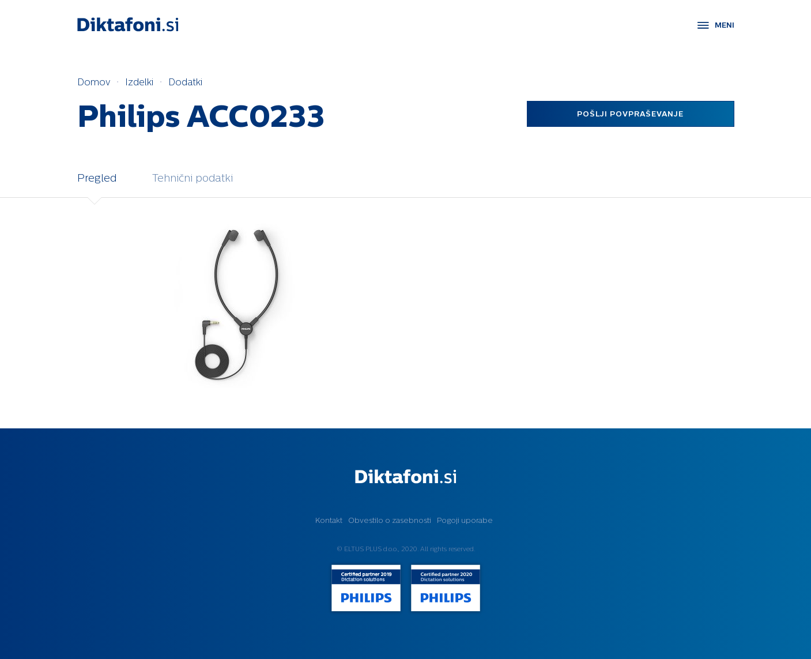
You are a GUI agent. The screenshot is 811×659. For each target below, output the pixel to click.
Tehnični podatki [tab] (192, 178)
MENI (724, 25)
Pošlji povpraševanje (630, 114)
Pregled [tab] (96, 178)
